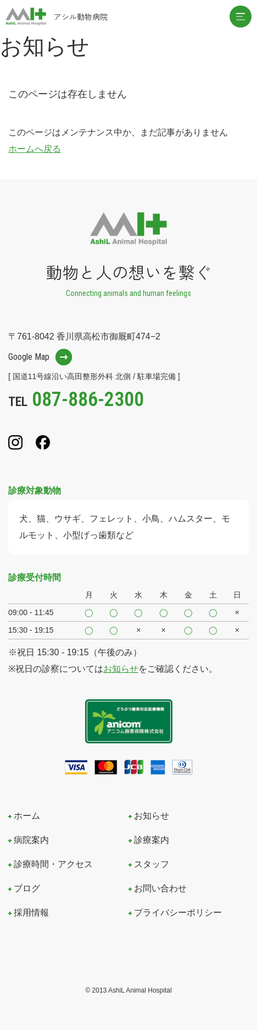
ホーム (27, 815)
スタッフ (151, 864)
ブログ (27, 888)
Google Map (28, 357)
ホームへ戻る (34, 149)
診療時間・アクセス (53, 864)
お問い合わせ (160, 888)
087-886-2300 (88, 399)
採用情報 (31, 912)
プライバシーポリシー (178, 912)
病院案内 (31, 840)
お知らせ (120, 668)
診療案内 (151, 840)
